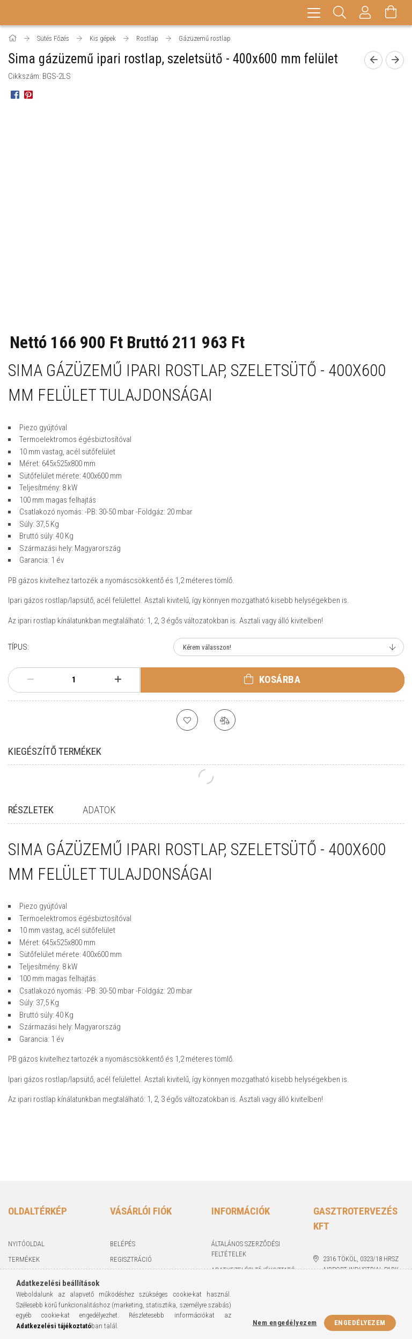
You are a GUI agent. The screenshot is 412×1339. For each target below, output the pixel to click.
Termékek (24, 1214)
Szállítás (225, 1256)
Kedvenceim (129, 1261)
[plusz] (117, 679)
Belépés (122, 1198)
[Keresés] (339, 12)
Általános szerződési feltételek (245, 1203)
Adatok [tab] (99, 810)
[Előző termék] (373, 60)
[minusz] (30, 679)
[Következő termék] (395, 60)
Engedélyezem (360, 1323)
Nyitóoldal (26, 1198)
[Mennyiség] (74, 680)
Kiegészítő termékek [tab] (54, 751)
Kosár (119, 1245)
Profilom (124, 1229)
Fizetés (222, 1240)
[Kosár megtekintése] (391, 12)
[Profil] (365, 12)
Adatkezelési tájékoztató (253, 1224)
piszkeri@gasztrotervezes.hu (363, 1260)
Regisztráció (131, 1214)
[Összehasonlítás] (225, 720)
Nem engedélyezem (285, 1323)
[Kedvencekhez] (187, 720)
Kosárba (280, 679)
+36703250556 (342, 1239)
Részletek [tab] (31, 810)
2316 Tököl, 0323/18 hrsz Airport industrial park (361, 1218)
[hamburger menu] (314, 12)
